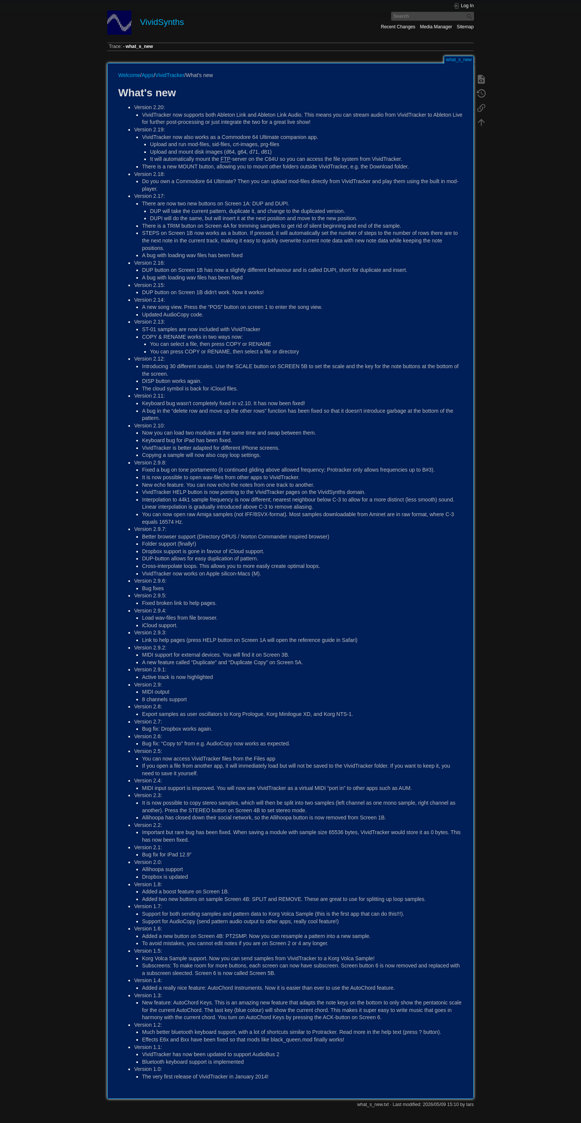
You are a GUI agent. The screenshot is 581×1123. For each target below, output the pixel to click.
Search (470, 16)
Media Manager (436, 26)
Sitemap (465, 26)
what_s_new (139, 46)
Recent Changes (398, 26)
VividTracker (169, 75)
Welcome (129, 75)
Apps (148, 75)
